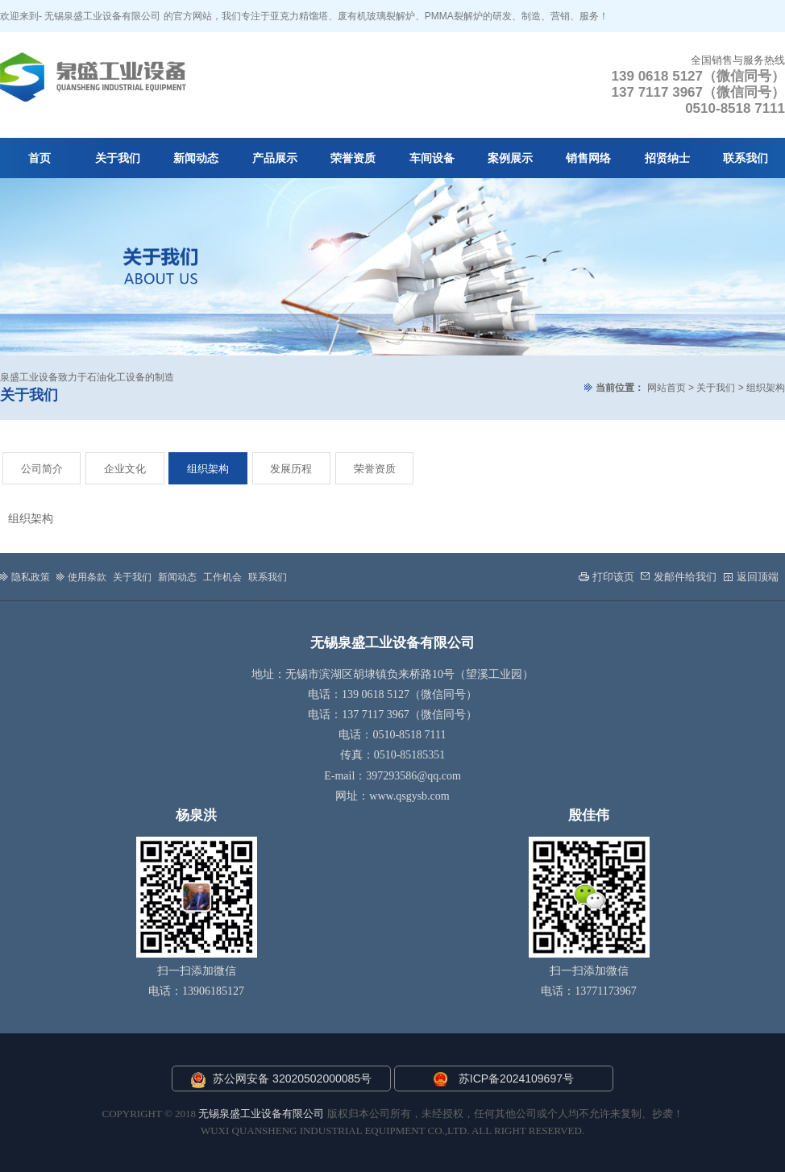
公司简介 (42, 469)
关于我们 (117, 158)
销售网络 (588, 158)
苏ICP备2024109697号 (516, 1078)
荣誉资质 (353, 158)
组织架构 (208, 469)
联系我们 (745, 158)
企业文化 (125, 469)
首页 (39, 158)
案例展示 (510, 158)
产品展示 (274, 158)
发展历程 (291, 469)
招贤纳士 (667, 158)
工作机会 (222, 577)
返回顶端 (751, 577)
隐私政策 (25, 577)
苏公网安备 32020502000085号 (281, 1080)
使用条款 (81, 577)
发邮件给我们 (678, 577)
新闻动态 (195, 158)
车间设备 (432, 158)
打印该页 (606, 577)
